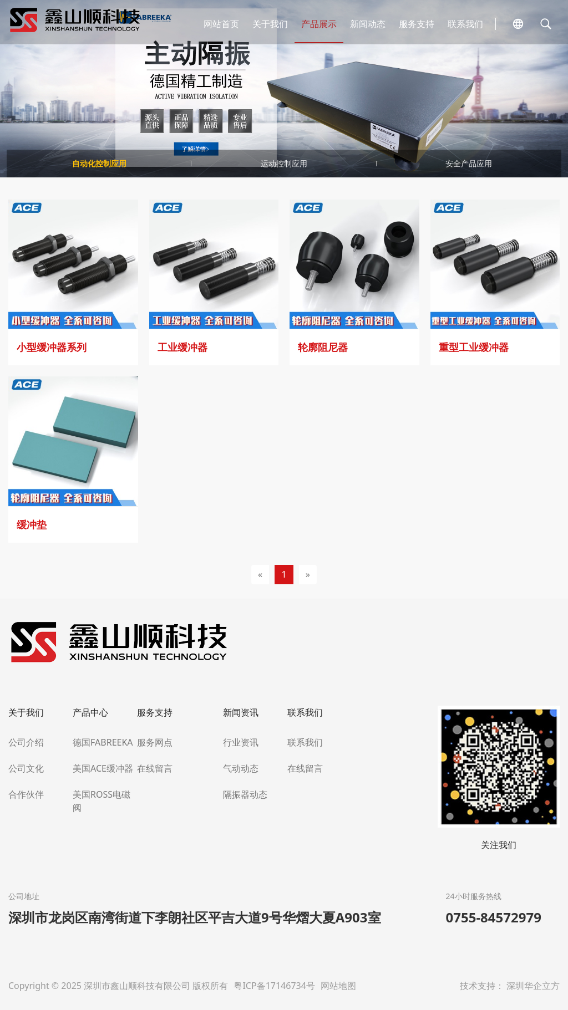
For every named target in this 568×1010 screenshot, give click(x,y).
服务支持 (416, 24)
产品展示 (319, 24)
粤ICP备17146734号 (275, 986)
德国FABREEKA (103, 742)
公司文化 (26, 768)
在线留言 (155, 768)
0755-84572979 (493, 917)
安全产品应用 (468, 163)
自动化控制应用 (99, 163)
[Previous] (260, 574)
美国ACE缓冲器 (103, 768)
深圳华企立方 (533, 986)
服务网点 (155, 742)
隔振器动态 (245, 794)
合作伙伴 (26, 794)
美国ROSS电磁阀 (101, 801)
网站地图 (338, 986)
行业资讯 (240, 742)
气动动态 (240, 768)
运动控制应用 (284, 163)
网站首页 (221, 24)
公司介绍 (26, 742)
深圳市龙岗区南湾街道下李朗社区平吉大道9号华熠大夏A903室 (194, 917)
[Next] (308, 574)
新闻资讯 (240, 712)
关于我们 (270, 24)
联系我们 (465, 24)
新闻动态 (368, 24)
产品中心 (90, 712)
